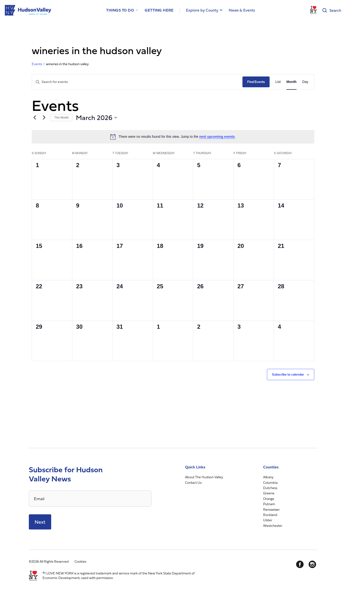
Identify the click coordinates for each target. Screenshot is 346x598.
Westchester (272, 525)
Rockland (270, 514)
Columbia (270, 482)
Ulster (267, 519)
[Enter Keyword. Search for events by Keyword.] (137, 81)
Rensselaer (271, 509)
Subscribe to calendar (288, 374)
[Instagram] (312, 564)
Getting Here (159, 10)
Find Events (256, 81)
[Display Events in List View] (278, 81)
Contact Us (193, 482)
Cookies (80, 561)
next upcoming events (217, 136)
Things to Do (120, 10)
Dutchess (270, 487)
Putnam (269, 503)
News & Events (242, 10)
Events (37, 64)
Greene (268, 493)
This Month (61, 117)
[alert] (173, 137)
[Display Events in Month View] (291, 81)
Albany (268, 476)
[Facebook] (300, 564)
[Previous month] (34, 117)
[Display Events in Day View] (305, 81)
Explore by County (202, 10)
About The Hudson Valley (204, 476)
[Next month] (44, 117)
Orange (268, 498)
